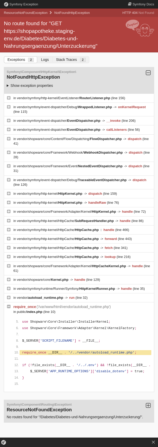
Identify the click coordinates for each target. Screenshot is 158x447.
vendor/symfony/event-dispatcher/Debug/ (65, 107)
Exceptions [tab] (20, 60)
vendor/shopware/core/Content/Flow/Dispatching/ (70, 139)
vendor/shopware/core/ (43, 280)
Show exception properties (32, 85)
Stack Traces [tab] (71, 60)
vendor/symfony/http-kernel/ (50, 193)
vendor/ (40, 298)
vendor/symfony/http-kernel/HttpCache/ (66, 221)
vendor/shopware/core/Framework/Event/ (70, 166)
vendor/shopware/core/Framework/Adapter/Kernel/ (67, 211)
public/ (30, 312)
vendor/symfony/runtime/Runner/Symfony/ (66, 289)
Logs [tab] (45, 60)
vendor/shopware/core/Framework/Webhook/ (70, 152)
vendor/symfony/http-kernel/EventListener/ (64, 98)
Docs (141, 4)
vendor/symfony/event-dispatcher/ (59, 121)
